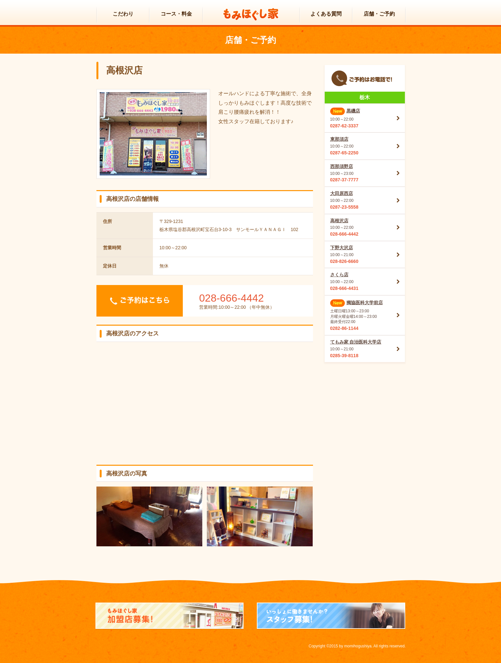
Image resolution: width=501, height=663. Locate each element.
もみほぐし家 (251, 14)
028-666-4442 (231, 298)
